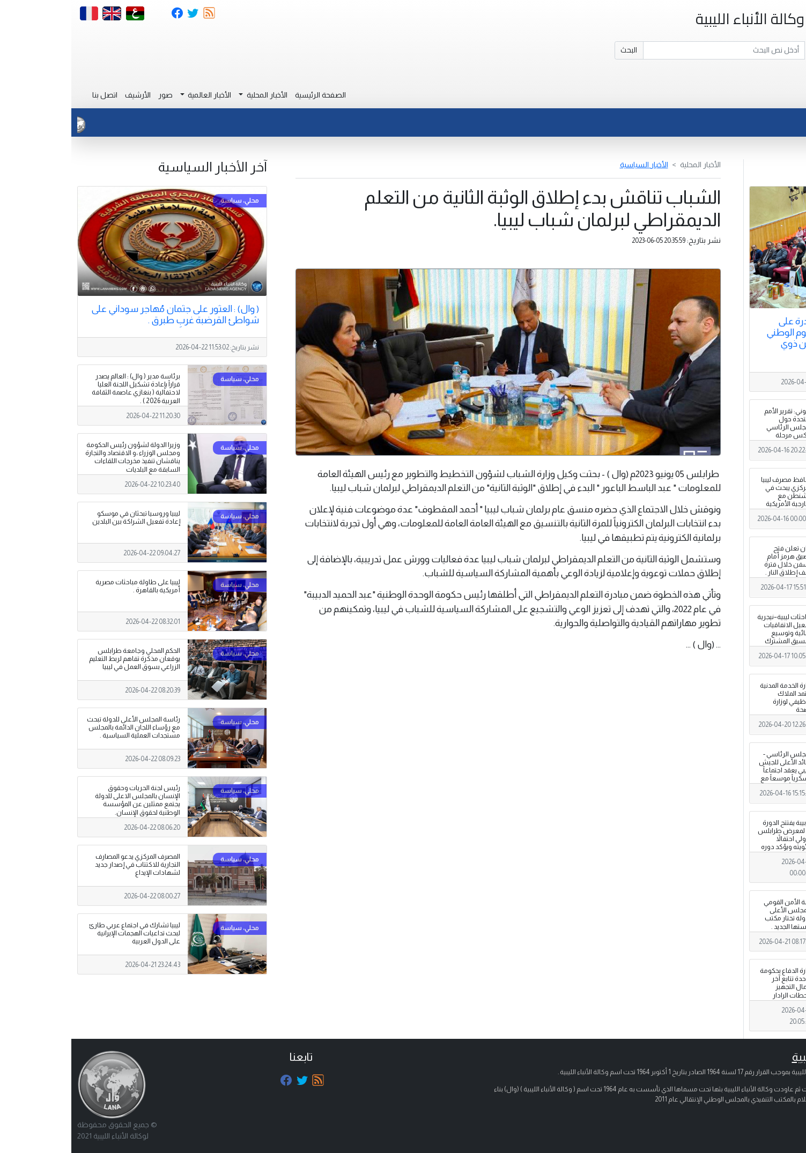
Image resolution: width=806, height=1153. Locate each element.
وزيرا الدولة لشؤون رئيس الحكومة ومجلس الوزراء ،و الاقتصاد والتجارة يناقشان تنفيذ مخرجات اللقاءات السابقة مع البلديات (61, 457)
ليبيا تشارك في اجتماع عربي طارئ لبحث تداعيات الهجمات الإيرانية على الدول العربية (63, 933)
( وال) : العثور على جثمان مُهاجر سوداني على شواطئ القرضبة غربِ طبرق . (104, 314)
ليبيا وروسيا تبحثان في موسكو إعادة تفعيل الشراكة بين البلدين (65, 517)
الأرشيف (66, 95)
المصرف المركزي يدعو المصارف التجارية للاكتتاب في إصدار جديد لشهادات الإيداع (66, 864)
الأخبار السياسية (573, 164)
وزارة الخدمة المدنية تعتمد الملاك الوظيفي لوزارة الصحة (715, 697)
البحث (557, 50)
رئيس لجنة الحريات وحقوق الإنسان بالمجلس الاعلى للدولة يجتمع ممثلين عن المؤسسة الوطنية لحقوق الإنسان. (66, 800)
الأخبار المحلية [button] (195, 95)
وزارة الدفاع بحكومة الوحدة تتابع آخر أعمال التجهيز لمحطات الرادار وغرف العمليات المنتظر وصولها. (715, 991)
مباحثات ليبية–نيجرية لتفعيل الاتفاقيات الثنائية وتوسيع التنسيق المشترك (714, 629)
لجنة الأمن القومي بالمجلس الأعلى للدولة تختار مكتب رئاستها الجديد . (717, 914)
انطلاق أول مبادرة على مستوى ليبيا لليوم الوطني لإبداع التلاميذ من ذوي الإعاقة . (744, 338)
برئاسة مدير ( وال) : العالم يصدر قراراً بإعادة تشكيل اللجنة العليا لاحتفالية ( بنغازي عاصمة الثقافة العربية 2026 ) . (64, 388)
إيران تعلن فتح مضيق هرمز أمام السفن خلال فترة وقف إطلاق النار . (717, 560)
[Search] (653, 50)
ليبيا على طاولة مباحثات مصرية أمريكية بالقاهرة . (66, 586)
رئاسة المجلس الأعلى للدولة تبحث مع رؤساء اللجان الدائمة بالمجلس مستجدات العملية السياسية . (62, 727)
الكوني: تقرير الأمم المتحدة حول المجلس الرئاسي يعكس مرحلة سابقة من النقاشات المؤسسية (717, 435)
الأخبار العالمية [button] (137, 95)
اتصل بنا (33, 95)
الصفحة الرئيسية (249, 95)
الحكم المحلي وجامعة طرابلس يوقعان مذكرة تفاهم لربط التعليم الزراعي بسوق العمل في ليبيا (63, 659)
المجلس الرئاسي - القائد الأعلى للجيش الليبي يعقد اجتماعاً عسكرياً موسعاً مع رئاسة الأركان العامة (714, 774)
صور (94, 95)
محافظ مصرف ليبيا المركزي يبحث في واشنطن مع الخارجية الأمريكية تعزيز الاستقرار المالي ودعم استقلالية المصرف (716, 504)
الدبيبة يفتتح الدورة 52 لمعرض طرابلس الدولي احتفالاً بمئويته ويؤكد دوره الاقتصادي (714, 839)
